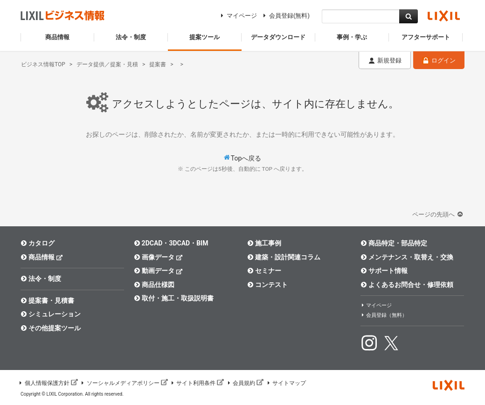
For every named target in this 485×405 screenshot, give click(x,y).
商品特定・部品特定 (393, 243)
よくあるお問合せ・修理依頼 (406, 284)
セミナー (264, 270)
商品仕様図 (154, 284)
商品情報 (42, 257)
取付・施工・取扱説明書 (174, 298)
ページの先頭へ (438, 214)
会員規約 (244, 383)
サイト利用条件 (197, 383)
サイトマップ (286, 383)
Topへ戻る (246, 158)
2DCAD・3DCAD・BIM (171, 243)
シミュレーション (51, 314)
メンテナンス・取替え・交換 (406, 257)
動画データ (158, 270)
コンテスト (267, 284)
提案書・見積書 (47, 300)
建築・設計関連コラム (283, 257)
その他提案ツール (51, 328)
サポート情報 (384, 270)
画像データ (158, 257)
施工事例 (264, 243)
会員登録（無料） (383, 315)
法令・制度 (41, 278)
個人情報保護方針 (48, 383)
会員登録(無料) (285, 15)
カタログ (38, 243)
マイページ (237, 15)
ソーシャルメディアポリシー (124, 383)
